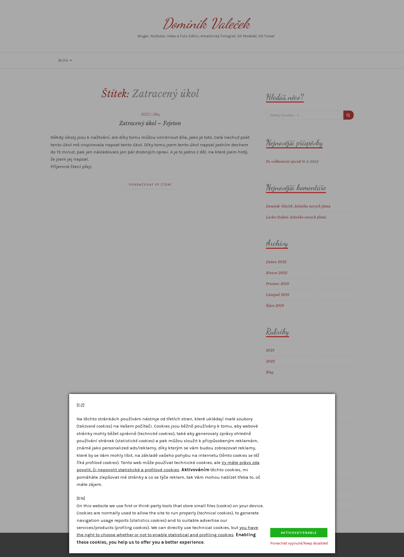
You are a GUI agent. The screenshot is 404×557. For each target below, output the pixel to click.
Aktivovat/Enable (299, 533)
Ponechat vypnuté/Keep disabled (299, 543)
